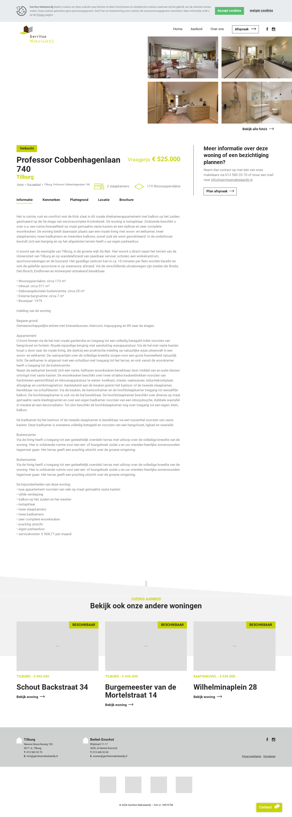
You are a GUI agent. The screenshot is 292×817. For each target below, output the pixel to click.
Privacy (40, 14)
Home (20, 184)
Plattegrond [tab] (79, 200)
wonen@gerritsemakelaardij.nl (110, 756)
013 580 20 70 (34, 752)
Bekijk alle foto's (254, 129)
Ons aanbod (34, 184)
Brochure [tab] (126, 200)
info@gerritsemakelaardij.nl (231, 180)
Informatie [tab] (25, 200)
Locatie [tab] (103, 200)
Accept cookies (229, 11)
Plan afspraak (217, 191)
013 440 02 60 (100, 752)
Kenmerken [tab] (51, 200)
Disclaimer (269, 756)
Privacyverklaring (251, 756)
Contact (269, 807)
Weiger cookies (261, 10)
